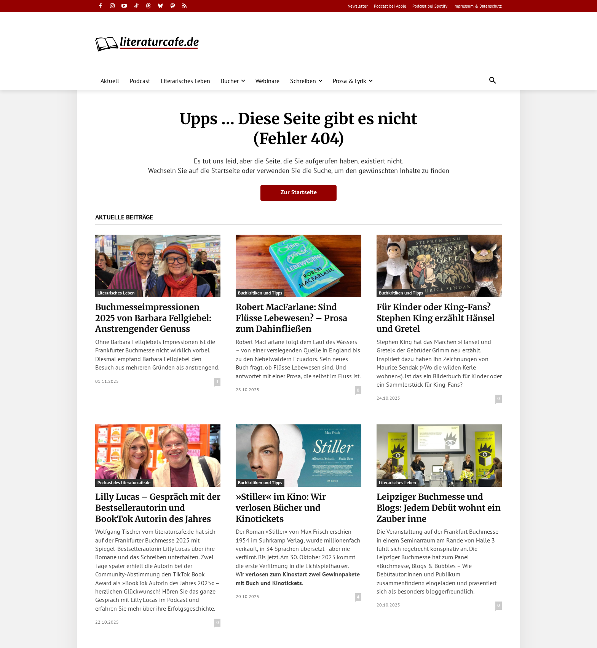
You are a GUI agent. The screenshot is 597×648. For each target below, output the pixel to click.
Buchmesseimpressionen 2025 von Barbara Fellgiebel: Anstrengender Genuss (153, 318)
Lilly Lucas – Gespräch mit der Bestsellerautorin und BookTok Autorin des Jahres (157, 507)
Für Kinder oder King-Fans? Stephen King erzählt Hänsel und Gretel (436, 318)
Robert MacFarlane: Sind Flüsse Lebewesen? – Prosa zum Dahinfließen (291, 318)
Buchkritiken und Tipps (260, 293)
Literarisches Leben (116, 293)
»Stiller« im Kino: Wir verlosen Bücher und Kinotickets (281, 507)
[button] (493, 81)
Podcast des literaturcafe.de (123, 482)
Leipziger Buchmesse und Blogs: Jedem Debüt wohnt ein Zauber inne (439, 507)
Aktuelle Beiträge (124, 217)
